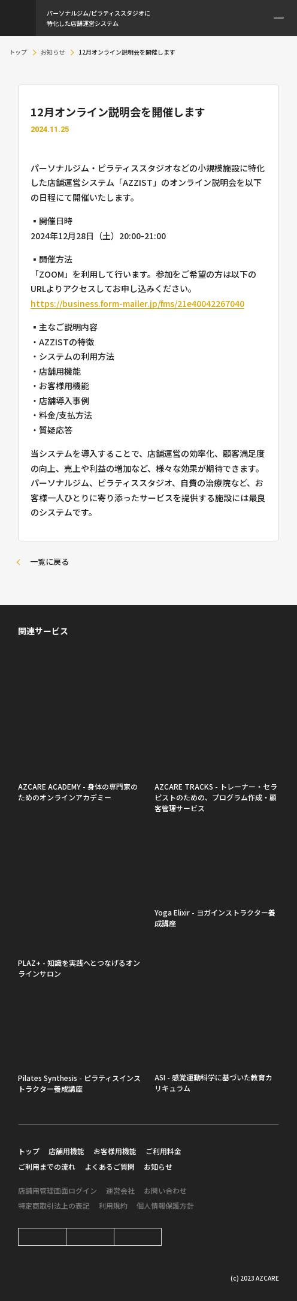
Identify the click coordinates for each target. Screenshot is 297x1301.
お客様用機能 (115, 1151)
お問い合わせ (165, 1190)
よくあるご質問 (109, 1166)
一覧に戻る (49, 561)
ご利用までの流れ (46, 1166)
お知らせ (53, 51)
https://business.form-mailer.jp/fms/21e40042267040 (137, 303)
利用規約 (113, 1205)
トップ (18, 51)
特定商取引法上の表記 (54, 1205)
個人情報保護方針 (165, 1205)
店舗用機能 (66, 1151)
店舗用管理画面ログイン (57, 1190)
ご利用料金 (163, 1151)
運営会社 (120, 1190)
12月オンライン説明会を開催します (126, 51)
